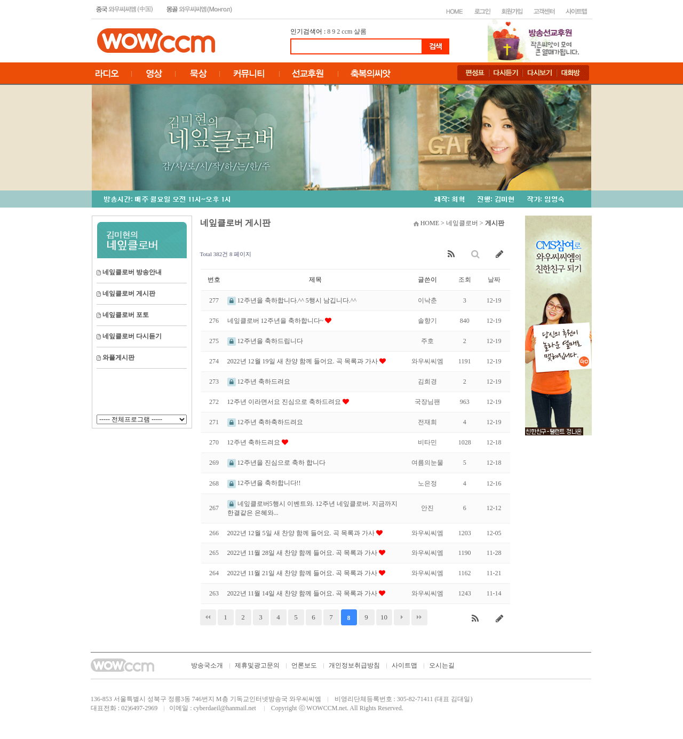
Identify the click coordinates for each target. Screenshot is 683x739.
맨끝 (419, 617)
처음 (208, 617)
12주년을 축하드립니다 (265, 341)
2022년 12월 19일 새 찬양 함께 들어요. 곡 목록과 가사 (303, 361)
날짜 (494, 279)
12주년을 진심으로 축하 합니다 (276, 462)
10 (383, 617)
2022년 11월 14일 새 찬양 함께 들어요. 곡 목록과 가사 (303, 593)
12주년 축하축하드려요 (265, 422)
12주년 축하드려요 (258, 381)
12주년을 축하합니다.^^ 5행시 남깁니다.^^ (292, 300)
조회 (464, 279)
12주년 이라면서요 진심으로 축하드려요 (285, 402)
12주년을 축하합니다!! (264, 483)
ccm (347, 31)
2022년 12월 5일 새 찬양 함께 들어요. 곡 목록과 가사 (301, 533)
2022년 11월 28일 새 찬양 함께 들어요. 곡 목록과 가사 (303, 553)
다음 (402, 617)
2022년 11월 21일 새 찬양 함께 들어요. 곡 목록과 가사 (303, 573)
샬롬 (360, 31)
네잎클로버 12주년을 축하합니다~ (276, 320)
